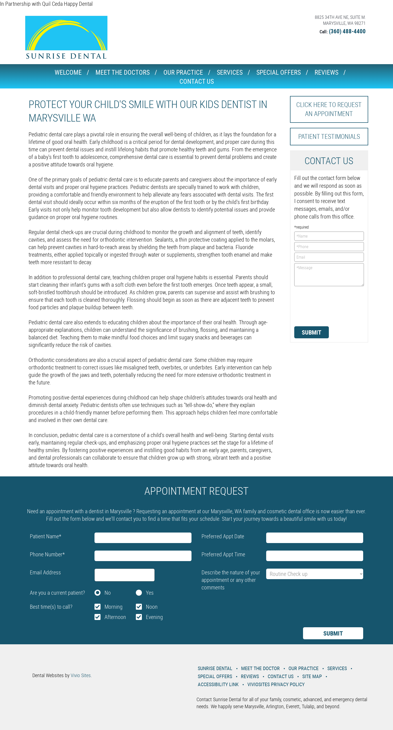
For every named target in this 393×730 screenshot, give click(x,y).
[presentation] (314, 306)
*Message (329, 274)
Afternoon (115, 616)
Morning (114, 606)
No (108, 592)
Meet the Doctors (122, 72)
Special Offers (278, 72)
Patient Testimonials (329, 136)
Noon (152, 606)
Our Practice (183, 72)
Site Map (312, 676)
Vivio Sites (81, 675)
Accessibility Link (218, 684)
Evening (154, 616)
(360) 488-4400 (347, 31)
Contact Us (196, 81)
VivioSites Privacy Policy (276, 684)
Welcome (68, 72)
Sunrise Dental (215, 668)
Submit (311, 332)
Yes (150, 592)
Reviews (326, 72)
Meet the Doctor (260, 668)
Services (230, 72)
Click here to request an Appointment (329, 109)
